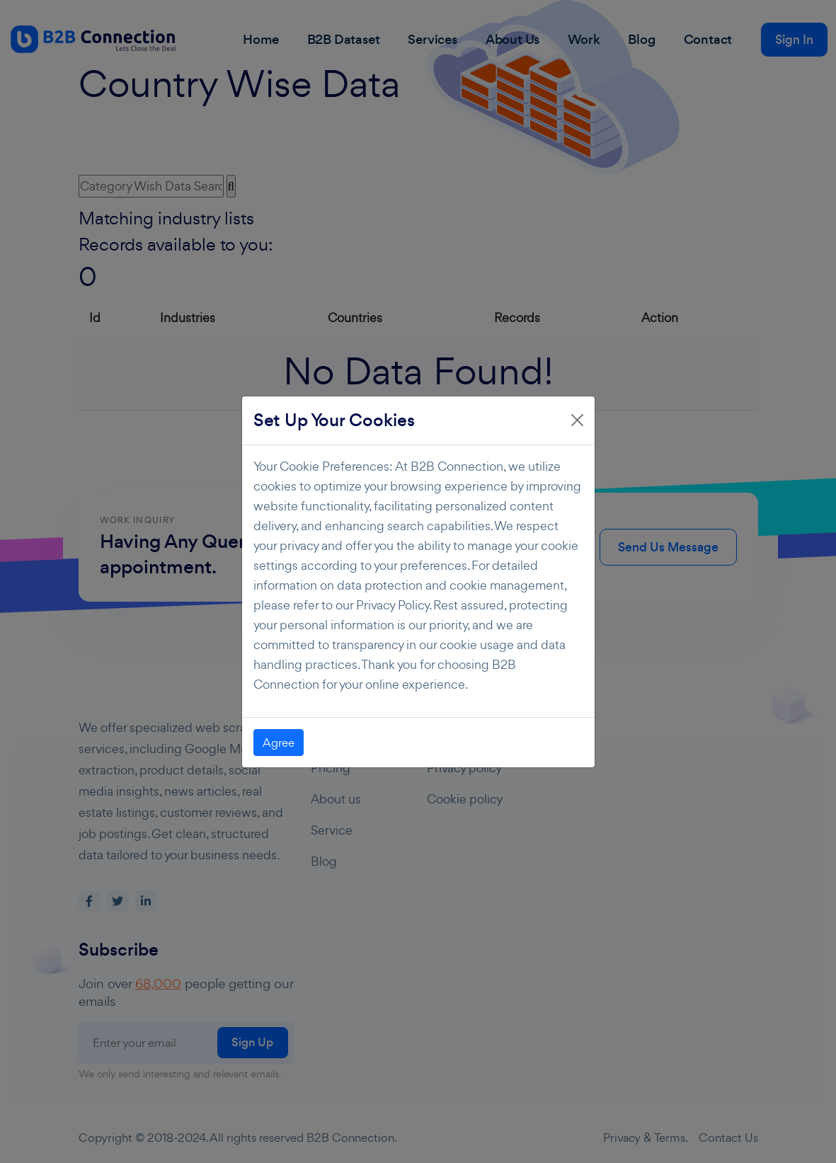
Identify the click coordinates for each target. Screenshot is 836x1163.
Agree (278, 742)
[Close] (577, 420)
